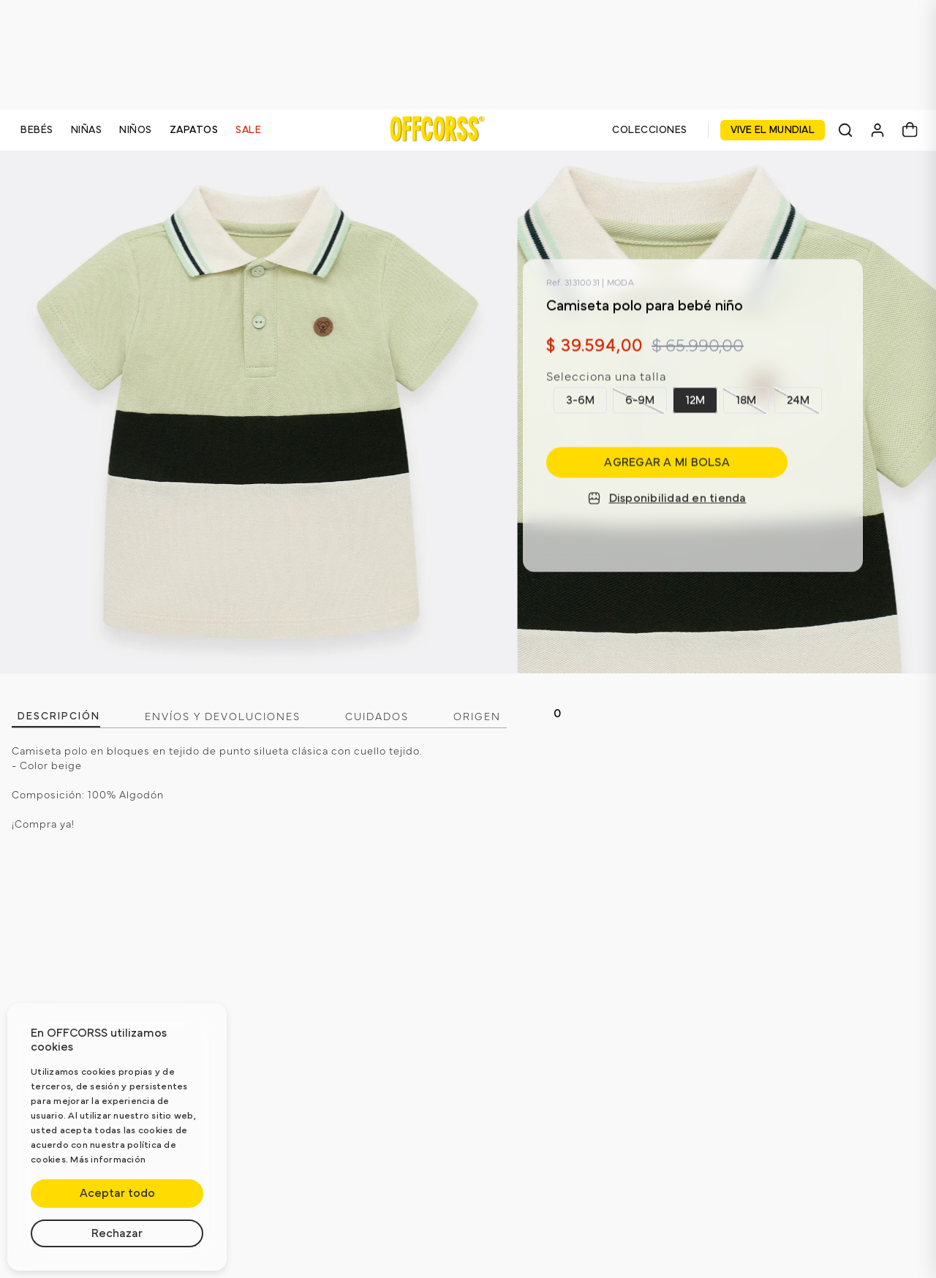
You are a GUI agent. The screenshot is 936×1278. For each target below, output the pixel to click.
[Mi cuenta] (877, 130)
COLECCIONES (649, 130)
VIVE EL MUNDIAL (773, 130)
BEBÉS (36, 130)
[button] (580, 400)
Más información (108, 1160)
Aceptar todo (117, 1193)
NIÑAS (86, 130)
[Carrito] (909, 130)
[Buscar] (845, 130)
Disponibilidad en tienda (667, 498)
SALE (248, 130)
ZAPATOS (194, 130)
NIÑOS (135, 130)
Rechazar (117, 1233)
